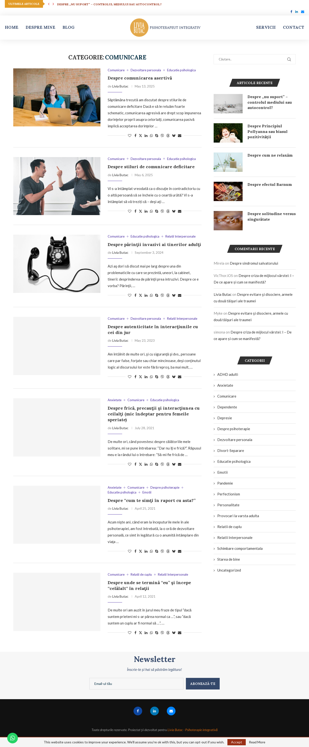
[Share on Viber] (162, 135)
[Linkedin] (296, 11)
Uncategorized (229, 570)
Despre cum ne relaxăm (270, 155)
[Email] (302, 11)
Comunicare (226, 396)
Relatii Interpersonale (235, 537)
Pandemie (225, 483)
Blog (69, 27)
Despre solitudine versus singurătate (271, 216)
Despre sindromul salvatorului (254, 263)
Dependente (227, 407)
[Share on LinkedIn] (146, 135)
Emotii (222, 472)
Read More (257, 742)
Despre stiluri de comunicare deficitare (151, 166)
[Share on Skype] (156, 135)
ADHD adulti (227, 374)
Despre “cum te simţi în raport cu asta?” (152, 500)
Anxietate (225, 385)
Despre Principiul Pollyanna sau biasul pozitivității (267, 131)
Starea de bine (228, 559)
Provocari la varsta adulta (238, 516)
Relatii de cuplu (229, 526)
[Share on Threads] (168, 135)
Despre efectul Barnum (269, 184)
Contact (293, 27)
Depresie (224, 418)
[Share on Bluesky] (174, 135)
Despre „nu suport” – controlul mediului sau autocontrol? (109, 4)
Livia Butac (120, 86)
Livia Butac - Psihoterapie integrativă (193, 730)
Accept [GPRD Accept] (236, 742)
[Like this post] (129, 135)
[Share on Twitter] (140, 135)
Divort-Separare (230, 450)
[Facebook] (291, 11)
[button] (49, 4)
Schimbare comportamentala (240, 548)
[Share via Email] (179, 135)
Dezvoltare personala (234, 439)
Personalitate (228, 505)
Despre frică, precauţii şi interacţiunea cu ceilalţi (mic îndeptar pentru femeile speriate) (154, 414)
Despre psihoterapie (233, 429)
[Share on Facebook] (135, 135)
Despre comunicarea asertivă (140, 78)
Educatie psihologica (234, 461)
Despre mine (40, 27)
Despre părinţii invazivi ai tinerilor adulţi (154, 244)
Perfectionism (228, 494)
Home (11, 27)
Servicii (266, 27)
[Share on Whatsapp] (151, 135)
